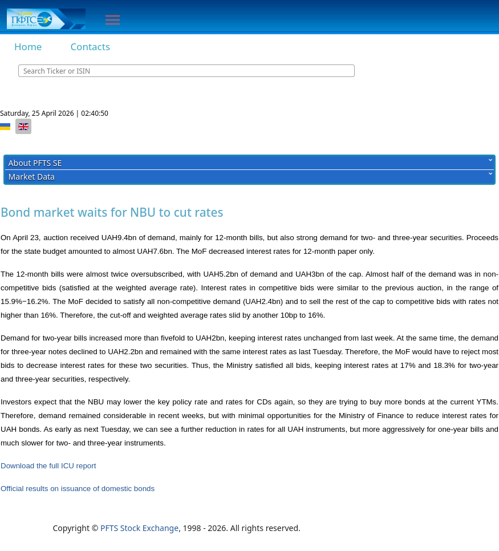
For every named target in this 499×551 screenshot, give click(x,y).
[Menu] (113, 20)
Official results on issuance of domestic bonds (78, 488)
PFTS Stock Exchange (139, 527)
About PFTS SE (35, 162)
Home (28, 46)
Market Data (32, 176)
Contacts (90, 46)
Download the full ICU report (48, 465)
